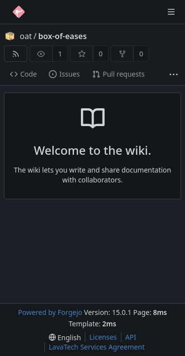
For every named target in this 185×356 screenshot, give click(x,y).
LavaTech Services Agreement (97, 347)
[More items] (173, 74)
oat (26, 36)
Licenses (103, 337)
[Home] (19, 12)
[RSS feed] (15, 53)
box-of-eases (62, 36)
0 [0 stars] (101, 53)
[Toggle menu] (171, 12)
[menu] (65, 337)
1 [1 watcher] (60, 53)
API (130, 337)
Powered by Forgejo (50, 312)
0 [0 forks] (141, 53)
